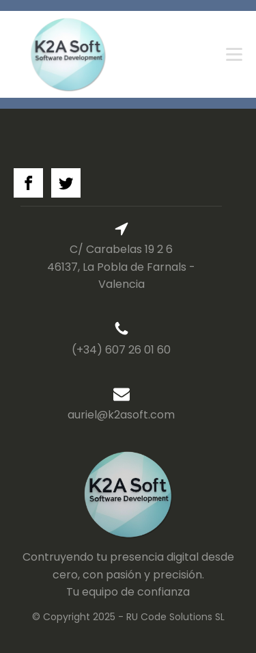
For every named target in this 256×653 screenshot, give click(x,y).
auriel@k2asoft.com (121, 415)
